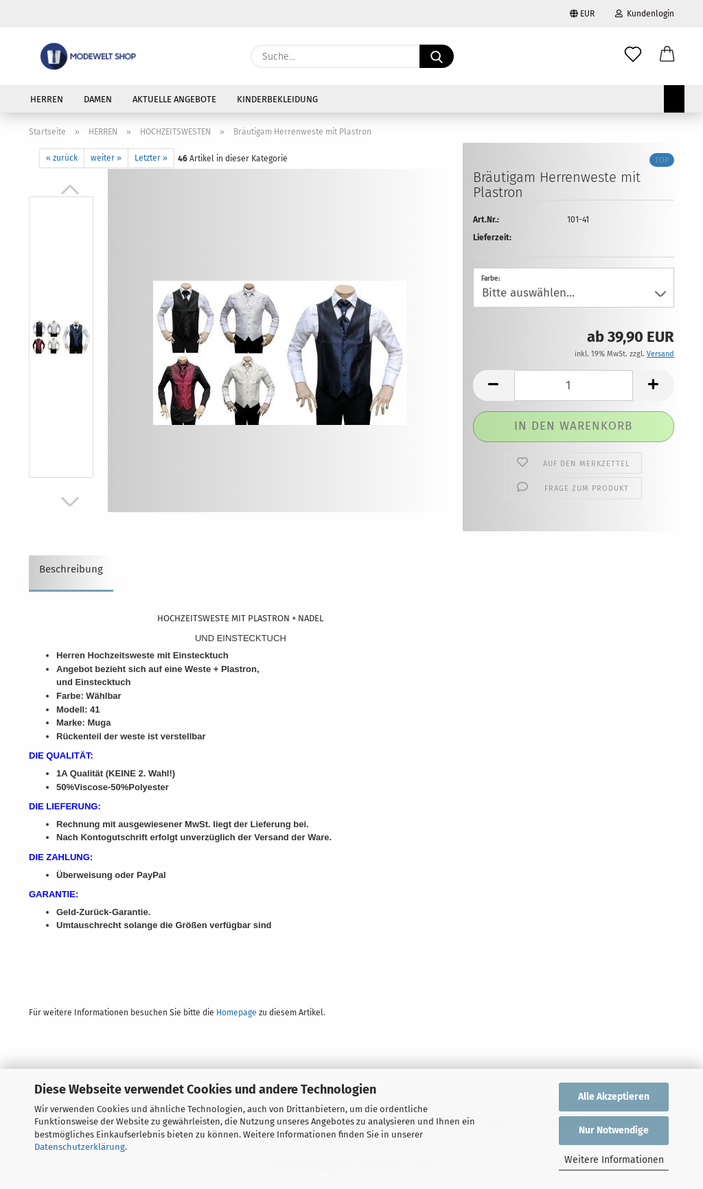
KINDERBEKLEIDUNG (277, 99)
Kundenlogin (644, 14)
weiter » (106, 158)
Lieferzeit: (492, 237)
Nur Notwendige (614, 1130)
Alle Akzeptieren (613, 1097)
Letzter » (151, 158)
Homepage (236, 1012)
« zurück (62, 158)
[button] (667, 56)
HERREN (46, 99)
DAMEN (98, 99)
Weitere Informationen (614, 1160)
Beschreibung (71, 569)
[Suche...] (436, 56)
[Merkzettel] (633, 56)
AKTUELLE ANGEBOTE (174, 99)
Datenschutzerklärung (79, 1147)
